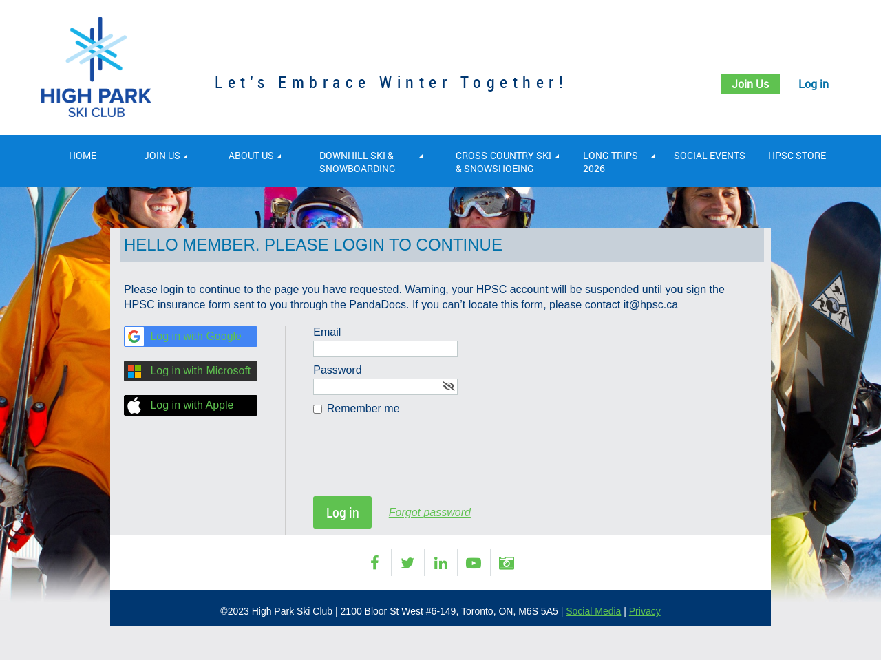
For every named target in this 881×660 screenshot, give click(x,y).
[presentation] (417, 462)
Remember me (363, 408)
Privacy (645, 611)
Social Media (593, 611)
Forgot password (430, 512)
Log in (812, 84)
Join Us (742, 84)
